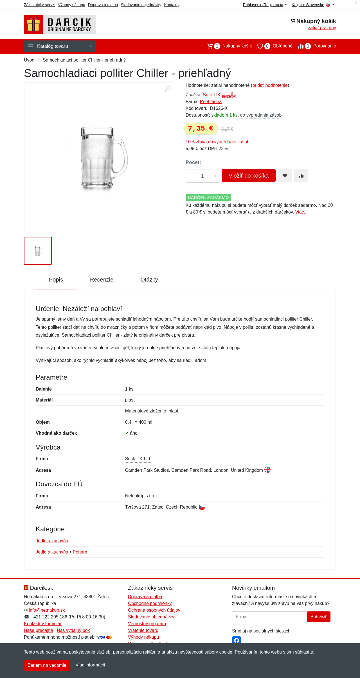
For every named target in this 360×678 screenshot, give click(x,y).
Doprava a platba (103, 5)
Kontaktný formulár (43, 623)
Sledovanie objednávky (141, 5)
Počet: (193, 162)
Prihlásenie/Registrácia (265, 5)
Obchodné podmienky (150, 603)
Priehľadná (211, 101)
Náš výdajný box (73, 630)
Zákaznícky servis (39, 5)
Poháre (80, 552)
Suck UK (211, 94)
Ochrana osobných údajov (154, 610)
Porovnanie (314, 46)
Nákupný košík (227, 46)
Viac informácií (90, 665)
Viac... (301, 212)
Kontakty (171, 5)
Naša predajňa (38, 630)
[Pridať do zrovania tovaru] (301, 175)
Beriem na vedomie (47, 665)
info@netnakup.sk (47, 610)
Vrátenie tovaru (143, 630)
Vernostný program (147, 623)
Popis (56, 279)
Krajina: (313, 5)
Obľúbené (272, 46)
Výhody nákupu (71, 5)
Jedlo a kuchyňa (52, 540)
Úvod (29, 60)
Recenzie (101, 279)
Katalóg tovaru (60, 46)
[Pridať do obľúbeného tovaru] (285, 175)
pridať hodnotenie (269, 85)
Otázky (149, 279)
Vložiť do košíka (249, 176)
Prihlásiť (318, 616)
